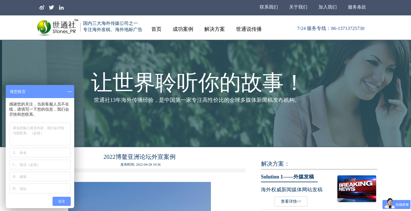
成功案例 (183, 29)
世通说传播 (249, 29)
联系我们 (269, 7)
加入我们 (328, 7)
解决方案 (214, 29)
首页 (156, 29)
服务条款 (357, 7)
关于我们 (298, 7)
